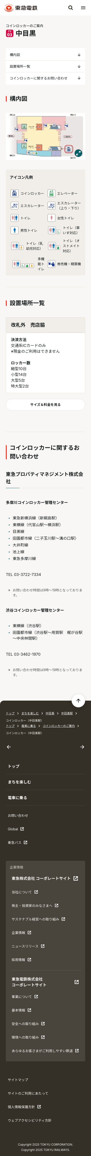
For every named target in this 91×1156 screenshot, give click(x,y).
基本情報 (26, 1011)
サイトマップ (18, 1080)
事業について (26, 997)
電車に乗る (28, 726)
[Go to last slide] (9, 747)
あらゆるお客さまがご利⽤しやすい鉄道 (45, 1051)
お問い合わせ (18, 815)
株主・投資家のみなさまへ (35, 906)
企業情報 (26, 933)
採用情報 (26, 960)
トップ (10, 713)
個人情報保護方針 (24, 1108)
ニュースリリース (28, 947)
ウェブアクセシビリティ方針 (29, 1120)
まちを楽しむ (30, 713)
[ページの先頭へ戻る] (78, 700)
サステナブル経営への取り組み (38, 920)
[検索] (70, 8)
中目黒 (50, 713)
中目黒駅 (67, 713)
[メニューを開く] (83, 8)
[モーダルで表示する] (78, 153)
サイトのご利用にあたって (28, 1093)
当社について (26, 893)
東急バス (23, 843)
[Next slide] (82, 747)
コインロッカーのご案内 (59, 726)
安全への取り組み (28, 1024)
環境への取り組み (28, 1038)
